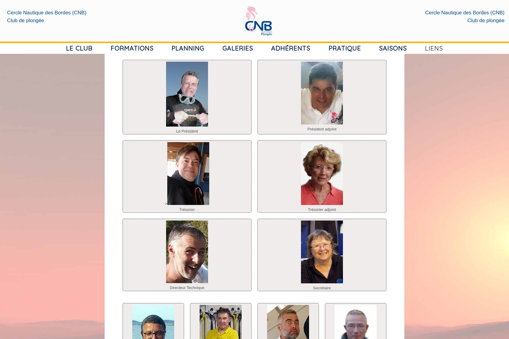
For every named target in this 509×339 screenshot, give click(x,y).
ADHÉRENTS (290, 48)
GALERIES (237, 48)
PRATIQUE (345, 48)
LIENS (434, 48)
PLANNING (187, 48)
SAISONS (393, 48)
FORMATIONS (132, 48)
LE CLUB (79, 48)
